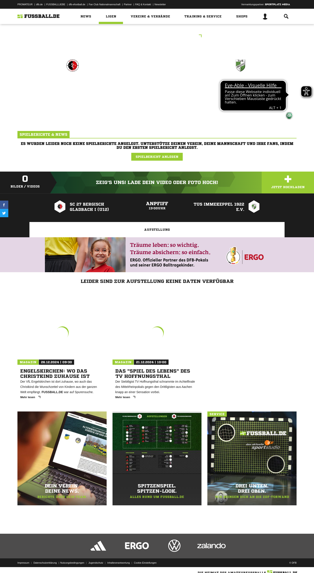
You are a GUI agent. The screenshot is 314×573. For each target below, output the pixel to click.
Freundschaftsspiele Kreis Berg (157, 36)
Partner (128, 4)
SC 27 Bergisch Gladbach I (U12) (72, 87)
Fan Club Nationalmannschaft (104, 4)
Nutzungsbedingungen (72, 562)
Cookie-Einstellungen (145, 562)
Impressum (23, 562)
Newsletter (160, 4)
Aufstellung (157, 229)
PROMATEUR (24, 4)
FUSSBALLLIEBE (55, 4)
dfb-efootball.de (77, 4)
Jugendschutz (95, 562)
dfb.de (39, 4)
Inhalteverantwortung (118, 562)
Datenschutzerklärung (45, 562)
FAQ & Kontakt (143, 4)
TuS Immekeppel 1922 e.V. (240, 84)
